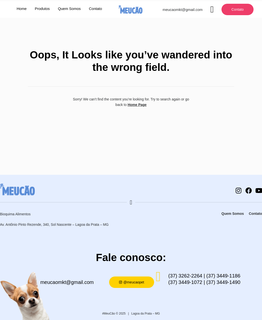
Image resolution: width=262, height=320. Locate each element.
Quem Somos (69, 8)
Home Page (137, 105)
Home (22, 8)
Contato (95, 8)
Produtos (42, 8)
